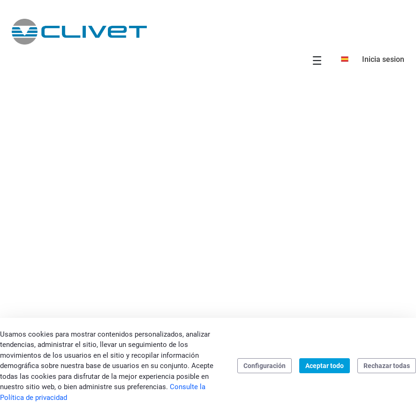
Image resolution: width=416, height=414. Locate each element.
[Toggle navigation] (317, 60)
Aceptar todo (324, 365)
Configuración (264, 365)
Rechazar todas (386, 365)
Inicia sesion (383, 59)
